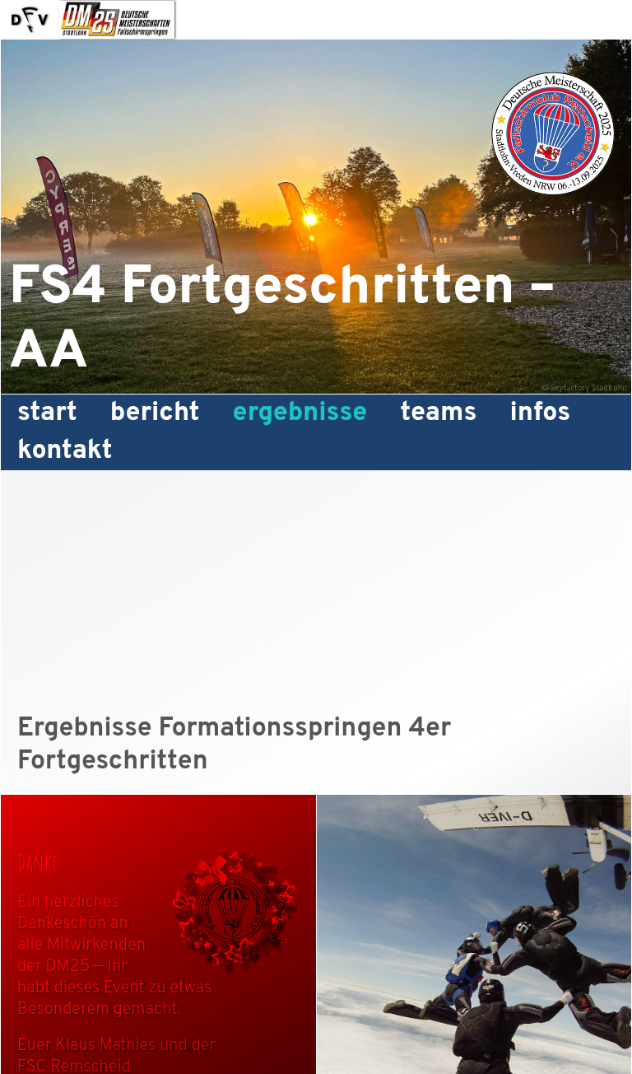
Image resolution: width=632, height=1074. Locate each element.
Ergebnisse (300, 413)
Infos (539, 413)
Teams (438, 413)
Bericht (155, 413)
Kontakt (65, 451)
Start (47, 413)
